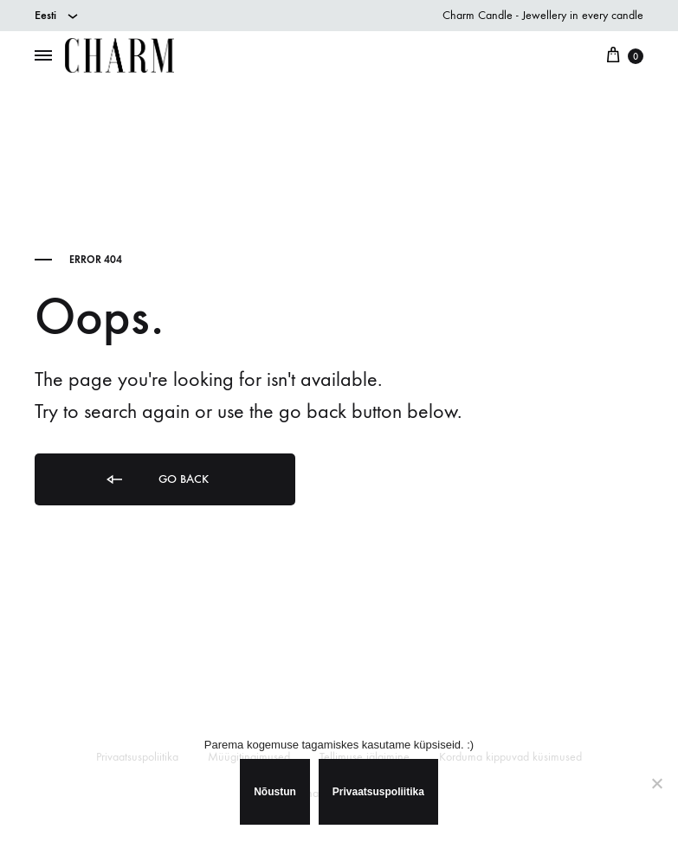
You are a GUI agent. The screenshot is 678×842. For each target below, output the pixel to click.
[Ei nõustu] (656, 783)
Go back (156, 480)
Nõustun (275, 792)
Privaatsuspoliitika (378, 792)
